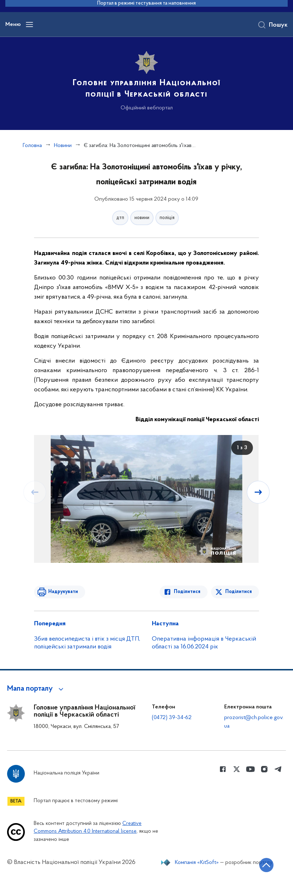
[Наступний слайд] (258, 492)
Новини (63, 145)
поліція (167, 218)
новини (141, 218)
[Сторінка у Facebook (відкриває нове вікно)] (223, 769)
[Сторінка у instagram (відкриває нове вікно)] (264, 769)
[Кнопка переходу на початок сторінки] (266, 865)
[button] (36, 689)
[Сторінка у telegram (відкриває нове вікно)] (278, 769)
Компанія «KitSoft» (197, 862)
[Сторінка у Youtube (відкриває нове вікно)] (250, 769)
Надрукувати (63, 591)
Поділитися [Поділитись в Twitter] (238, 591)
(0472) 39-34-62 (172, 717)
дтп (120, 218)
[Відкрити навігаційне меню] (29, 24)
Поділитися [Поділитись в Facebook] (187, 591)
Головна (32, 145)
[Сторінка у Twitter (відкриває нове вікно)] (236, 769)
